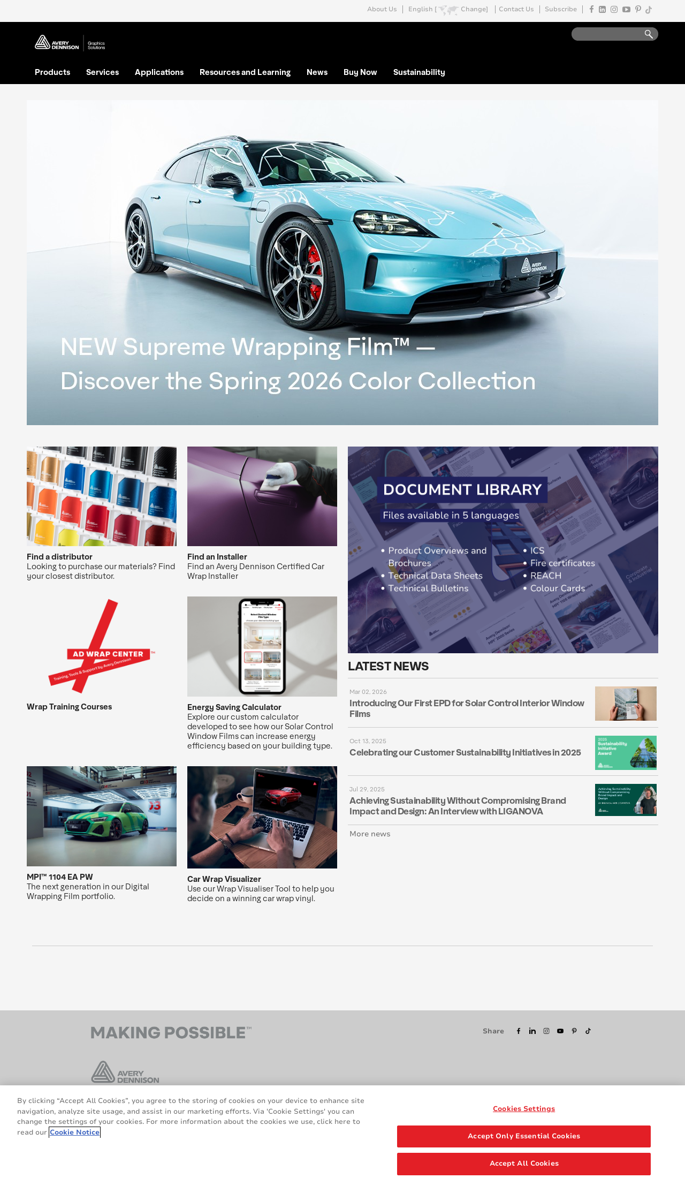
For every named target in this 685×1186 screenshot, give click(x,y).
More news (370, 834)
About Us (382, 9)
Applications (159, 72)
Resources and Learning (245, 72)
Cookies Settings (524, 1109)
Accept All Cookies (524, 1164)
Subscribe (561, 9)
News (317, 72)
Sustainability (419, 72)
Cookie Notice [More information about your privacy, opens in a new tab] (75, 1132)
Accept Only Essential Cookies (524, 1137)
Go (643, 34)
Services (102, 72)
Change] (474, 9)
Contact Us (516, 9)
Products (52, 72)
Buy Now (360, 72)
